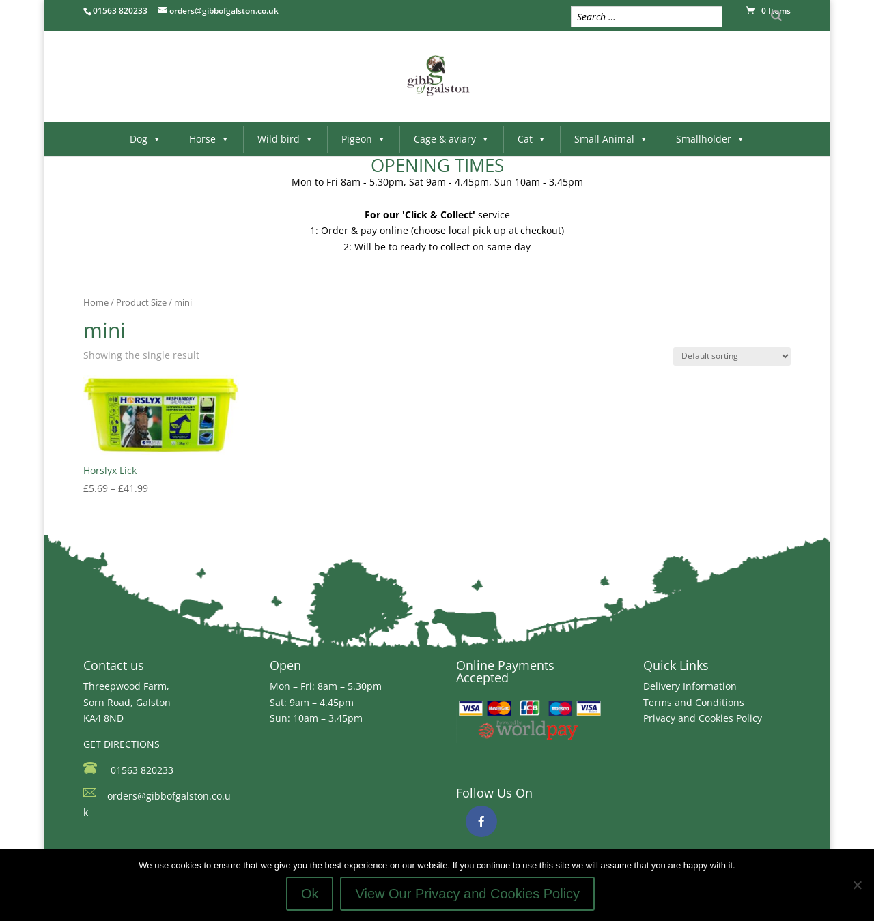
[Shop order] (732, 356)
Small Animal (611, 138)
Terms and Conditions (693, 702)
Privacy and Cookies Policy (702, 718)
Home (96, 302)
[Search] (776, 15)
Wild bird (285, 138)
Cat (532, 138)
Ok (310, 893)
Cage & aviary (452, 138)
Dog (145, 138)
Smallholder (710, 138)
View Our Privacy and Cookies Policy (467, 893)
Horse (209, 138)
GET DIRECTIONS (121, 743)
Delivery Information (690, 685)
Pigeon (363, 138)
